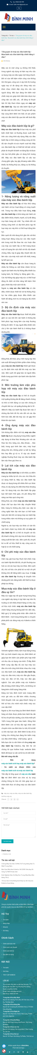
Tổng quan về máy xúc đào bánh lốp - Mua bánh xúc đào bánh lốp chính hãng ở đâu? (17, 54)
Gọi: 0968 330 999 (17, 2)
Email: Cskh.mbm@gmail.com (17, 4)
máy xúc (6, 793)
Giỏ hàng (5, 930)
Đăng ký (5, 927)
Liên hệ (6, 980)
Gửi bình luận (7, 841)
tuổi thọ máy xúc (6, 796)
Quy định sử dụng (8, 954)
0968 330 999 (14, 993)
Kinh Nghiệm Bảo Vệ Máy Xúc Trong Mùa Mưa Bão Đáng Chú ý (17, 876)
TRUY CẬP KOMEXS (9, 975)
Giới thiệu (6, 971)
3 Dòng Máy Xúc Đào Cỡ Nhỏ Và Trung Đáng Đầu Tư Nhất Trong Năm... (18, 865)
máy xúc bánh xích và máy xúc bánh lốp (17, 771)
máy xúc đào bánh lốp (25, 793)
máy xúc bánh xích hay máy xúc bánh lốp (17, 763)
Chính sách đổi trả (8, 951)
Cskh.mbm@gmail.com (14, 991)
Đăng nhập (6, 923)
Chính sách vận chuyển (10, 947)
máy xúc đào (26, 774)
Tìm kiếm (6, 920)
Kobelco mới (7, 854)
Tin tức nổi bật (8, 860)
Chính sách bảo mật (9, 943)
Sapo (22, 1048)
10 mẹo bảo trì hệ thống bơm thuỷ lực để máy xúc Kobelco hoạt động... (17, 882)
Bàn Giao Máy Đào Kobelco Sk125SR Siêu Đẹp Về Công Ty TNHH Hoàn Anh (17, 871)
